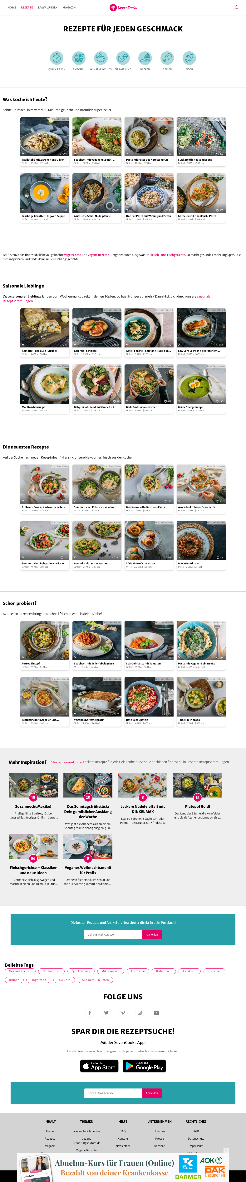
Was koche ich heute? (86, 1131)
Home (12, 7)
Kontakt (123, 1138)
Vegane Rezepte (86, 1150)
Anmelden (152, 934)
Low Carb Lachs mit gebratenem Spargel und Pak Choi (197, 351)
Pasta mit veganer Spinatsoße (196, 663)
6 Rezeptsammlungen (67, 762)
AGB (196, 1131)
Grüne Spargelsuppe (190, 407)
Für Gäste (138, 971)
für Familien (51, 971)
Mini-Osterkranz (188, 563)
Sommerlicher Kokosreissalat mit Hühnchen (95, 507)
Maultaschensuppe (33, 407)
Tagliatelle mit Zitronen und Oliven (43, 159)
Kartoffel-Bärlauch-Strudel (39, 350)
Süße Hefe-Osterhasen (140, 563)
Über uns (159, 1131)
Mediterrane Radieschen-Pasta (145, 507)
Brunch (14, 980)
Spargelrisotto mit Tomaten (143, 663)
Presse (159, 1138)
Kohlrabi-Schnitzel (85, 350)
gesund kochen (20, 971)
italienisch (164, 971)
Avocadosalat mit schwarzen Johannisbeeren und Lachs (91, 564)
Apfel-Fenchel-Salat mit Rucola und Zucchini (148, 351)
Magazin (69, 7)
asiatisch (189, 971)
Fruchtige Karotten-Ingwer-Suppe (43, 216)
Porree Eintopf (31, 663)
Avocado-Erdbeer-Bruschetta (196, 507)
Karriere (159, 1146)
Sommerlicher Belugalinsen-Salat (43, 563)
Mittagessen (110, 971)
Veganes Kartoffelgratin (89, 720)
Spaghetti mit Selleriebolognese (94, 663)
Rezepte (27, 7)
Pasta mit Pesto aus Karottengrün (147, 159)
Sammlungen (48, 7)
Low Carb (64, 980)
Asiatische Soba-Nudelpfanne (92, 216)
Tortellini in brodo (189, 720)
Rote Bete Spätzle (137, 720)
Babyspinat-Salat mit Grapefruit (94, 407)
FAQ (123, 1131)
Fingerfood (38, 980)
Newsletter (123, 1146)
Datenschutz (196, 1138)
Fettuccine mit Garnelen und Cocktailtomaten (39, 720)
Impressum (196, 1146)
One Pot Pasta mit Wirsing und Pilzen (148, 216)
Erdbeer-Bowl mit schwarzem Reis (43, 507)
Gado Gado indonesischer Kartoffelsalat (141, 407)
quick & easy (81, 971)
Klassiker (214, 971)
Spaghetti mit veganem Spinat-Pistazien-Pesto (93, 160)
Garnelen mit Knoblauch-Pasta (197, 216)
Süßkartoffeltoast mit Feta (195, 159)
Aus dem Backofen (95, 980)
